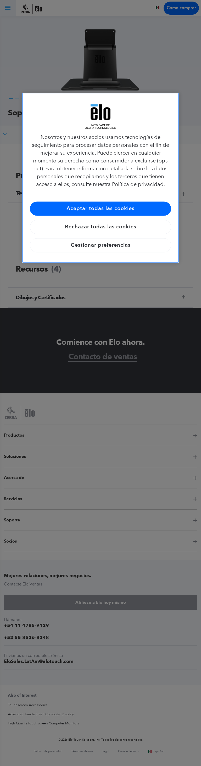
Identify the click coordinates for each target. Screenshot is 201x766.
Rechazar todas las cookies (100, 226)
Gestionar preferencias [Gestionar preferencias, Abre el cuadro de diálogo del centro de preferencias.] (101, 245)
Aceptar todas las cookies (100, 208)
